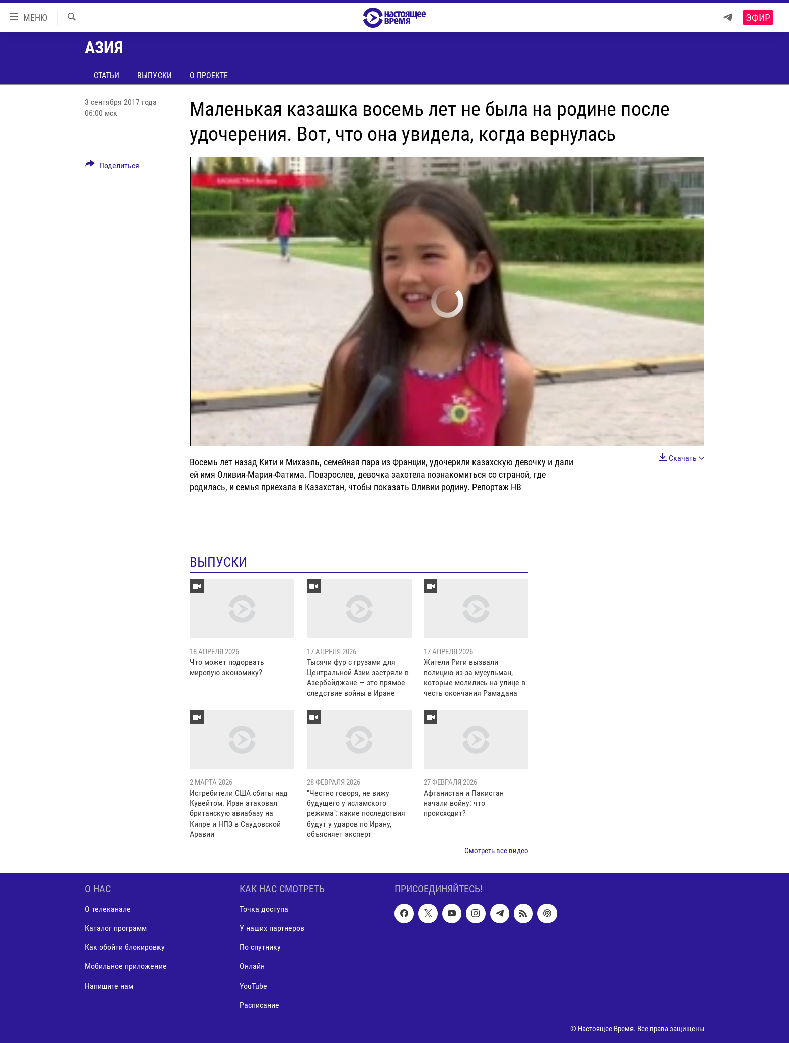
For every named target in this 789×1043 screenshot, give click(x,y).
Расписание (259, 1005)
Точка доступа (264, 909)
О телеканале (108, 909)
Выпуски (154, 75)
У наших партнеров (272, 928)
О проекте (209, 75)
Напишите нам (109, 986)
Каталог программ (116, 928)
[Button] (112, 167)
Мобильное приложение (126, 966)
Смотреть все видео (496, 850)
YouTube (253, 986)
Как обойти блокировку (125, 947)
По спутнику (260, 947)
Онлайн (252, 966)
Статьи (106, 75)
